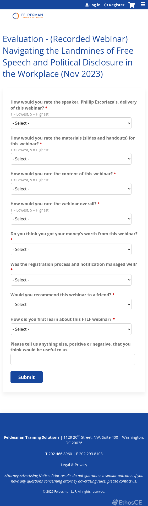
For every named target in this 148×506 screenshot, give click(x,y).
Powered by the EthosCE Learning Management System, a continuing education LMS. (126, 502)
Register (116, 5)
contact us (127, 481)
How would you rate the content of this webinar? (61, 174)
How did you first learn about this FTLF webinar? (60, 319)
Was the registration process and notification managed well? (73, 264)
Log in (95, 5)
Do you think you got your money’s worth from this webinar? (74, 234)
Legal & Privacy (74, 464)
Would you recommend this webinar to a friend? (60, 295)
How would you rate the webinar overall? (53, 204)
